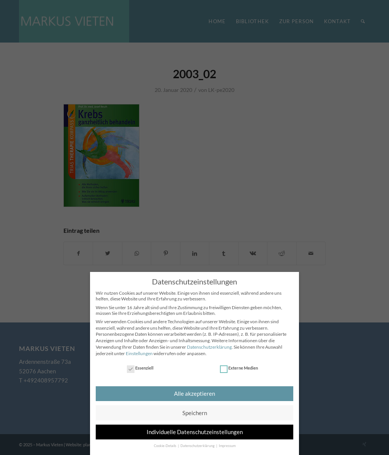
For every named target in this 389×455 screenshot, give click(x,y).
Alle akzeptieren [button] (194, 391)
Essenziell (140, 365)
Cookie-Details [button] (165, 443)
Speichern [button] (194, 410)
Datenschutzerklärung (209, 345)
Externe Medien (239, 365)
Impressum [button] (227, 443)
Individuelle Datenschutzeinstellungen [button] (195, 429)
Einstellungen (139, 351)
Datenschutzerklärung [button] (197, 443)
